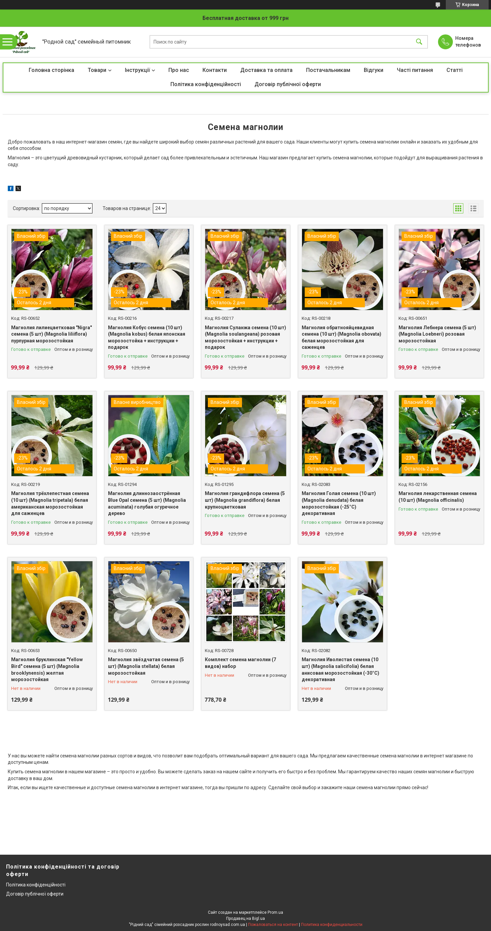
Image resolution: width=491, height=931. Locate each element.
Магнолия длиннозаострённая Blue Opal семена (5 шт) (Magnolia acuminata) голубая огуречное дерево (147, 503)
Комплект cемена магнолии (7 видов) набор (240, 663)
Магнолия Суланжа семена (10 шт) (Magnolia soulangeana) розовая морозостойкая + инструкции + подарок (245, 337)
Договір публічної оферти (287, 84)
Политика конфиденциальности (331, 924)
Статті (454, 70)
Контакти (214, 70)
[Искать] (419, 42)
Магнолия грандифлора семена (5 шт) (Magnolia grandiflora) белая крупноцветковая (245, 500)
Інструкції (137, 70)
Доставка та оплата (266, 70)
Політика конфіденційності (205, 84)
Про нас (178, 70)
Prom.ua (275, 912)
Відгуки (373, 70)
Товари (97, 70)
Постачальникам (328, 70)
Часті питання (415, 70)
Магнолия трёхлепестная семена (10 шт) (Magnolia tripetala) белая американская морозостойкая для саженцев (50, 503)
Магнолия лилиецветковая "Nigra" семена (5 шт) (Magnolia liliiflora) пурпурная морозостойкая (51, 334)
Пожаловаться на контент (273, 924)
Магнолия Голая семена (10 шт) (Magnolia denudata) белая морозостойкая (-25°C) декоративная (339, 503)
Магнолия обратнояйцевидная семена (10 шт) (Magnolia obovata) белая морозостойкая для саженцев (341, 337)
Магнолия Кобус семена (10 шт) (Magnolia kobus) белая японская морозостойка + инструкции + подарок (146, 337)
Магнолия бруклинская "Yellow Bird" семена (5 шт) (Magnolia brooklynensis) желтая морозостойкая (47, 669)
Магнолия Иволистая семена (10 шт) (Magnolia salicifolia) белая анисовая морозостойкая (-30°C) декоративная (340, 669)
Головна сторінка (51, 70)
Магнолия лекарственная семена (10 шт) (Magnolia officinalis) (438, 497)
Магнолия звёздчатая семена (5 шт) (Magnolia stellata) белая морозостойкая (146, 666)
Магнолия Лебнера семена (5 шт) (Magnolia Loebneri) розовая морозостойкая (437, 334)
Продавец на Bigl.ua (245, 918)
